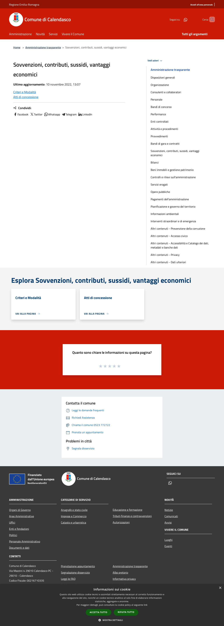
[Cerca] (210, 19)
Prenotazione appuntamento (78, 566)
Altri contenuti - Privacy (165, 255)
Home (16, 47)
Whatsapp (52, 114)
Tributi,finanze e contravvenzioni (132, 516)
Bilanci (155, 162)
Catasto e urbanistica (73, 522)
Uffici (12, 522)
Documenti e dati (19, 548)
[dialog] (112, 605)
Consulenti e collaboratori (166, 92)
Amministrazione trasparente (43, 47)
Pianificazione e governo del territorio (173, 206)
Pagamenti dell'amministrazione (170, 199)
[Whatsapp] (179, 19)
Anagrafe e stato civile (74, 510)
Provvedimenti (159, 136)
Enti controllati (160, 121)
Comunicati (171, 516)
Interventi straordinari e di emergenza (173, 221)
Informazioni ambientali (165, 214)
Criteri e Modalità (24, 92)
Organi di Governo (20, 510)
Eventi (168, 546)
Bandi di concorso (161, 107)
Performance (158, 114)
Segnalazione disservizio (75, 572)
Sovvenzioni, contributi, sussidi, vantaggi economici (175, 153)
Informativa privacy (124, 579)
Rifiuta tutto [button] (126, 612)
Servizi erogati (159, 184)
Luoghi (168, 540)
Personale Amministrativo (24, 541)
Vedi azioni (155, 61)
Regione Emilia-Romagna (24, 4)
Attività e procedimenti (164, 129)
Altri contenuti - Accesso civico (169, 236)
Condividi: (22, 108)
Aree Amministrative (21, 516)
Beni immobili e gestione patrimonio (172, 170)
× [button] (220, 588)
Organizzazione (160, 85)
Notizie (168, 510)
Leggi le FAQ (68, 579)
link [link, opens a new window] (146, 604)
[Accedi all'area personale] (201, 4)
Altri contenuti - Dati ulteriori (168, 262)
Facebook (20, 114)
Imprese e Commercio (73, 516)
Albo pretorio (120, 572)
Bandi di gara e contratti (165, 143)
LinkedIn (85, 114)
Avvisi (168, 522)
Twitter (36, 114)
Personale (156, 99)
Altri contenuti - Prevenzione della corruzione (178, 228)
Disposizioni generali (163, 77)
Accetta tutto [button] (98, 612)
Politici (13, 535)
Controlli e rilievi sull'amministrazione (173, 177)
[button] (112, 620)
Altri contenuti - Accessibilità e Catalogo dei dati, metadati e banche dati (180, 245)
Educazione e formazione (127, 510)
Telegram (68, 114)
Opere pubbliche (160, 192)
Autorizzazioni (121, 522)
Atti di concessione (25, 97)
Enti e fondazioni (19, 529)
